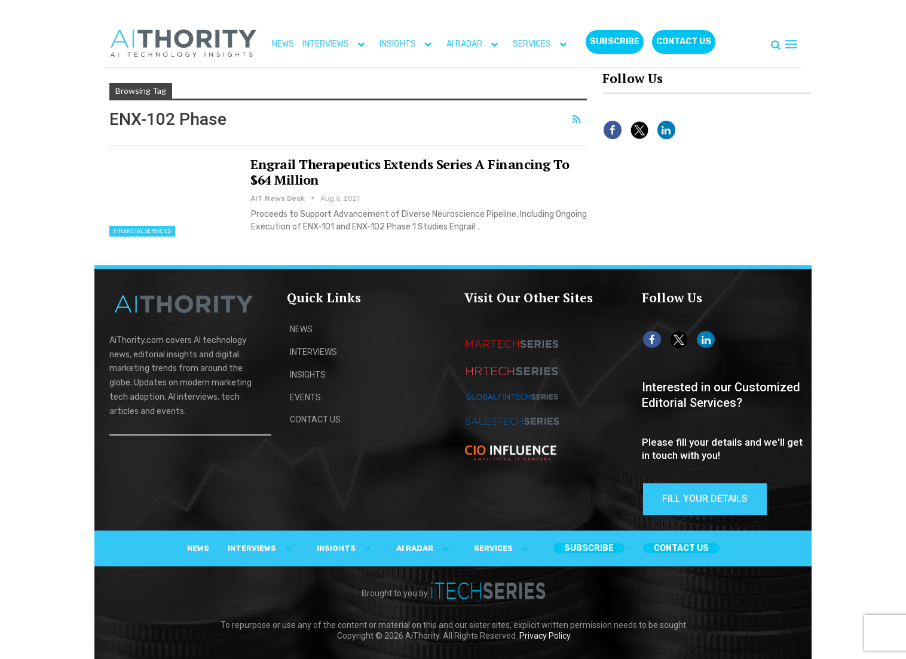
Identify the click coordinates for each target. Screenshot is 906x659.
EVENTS (305, 397)
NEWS (283, 44)
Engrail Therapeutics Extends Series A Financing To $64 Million (409, 171)
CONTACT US (683, 41)
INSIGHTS (408, 44)
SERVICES (542, 44)
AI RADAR (474, 44)
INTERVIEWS (336, 44)
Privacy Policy (545, 635)
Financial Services (142, 231)
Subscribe (614, 41)
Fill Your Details (705, 498)
